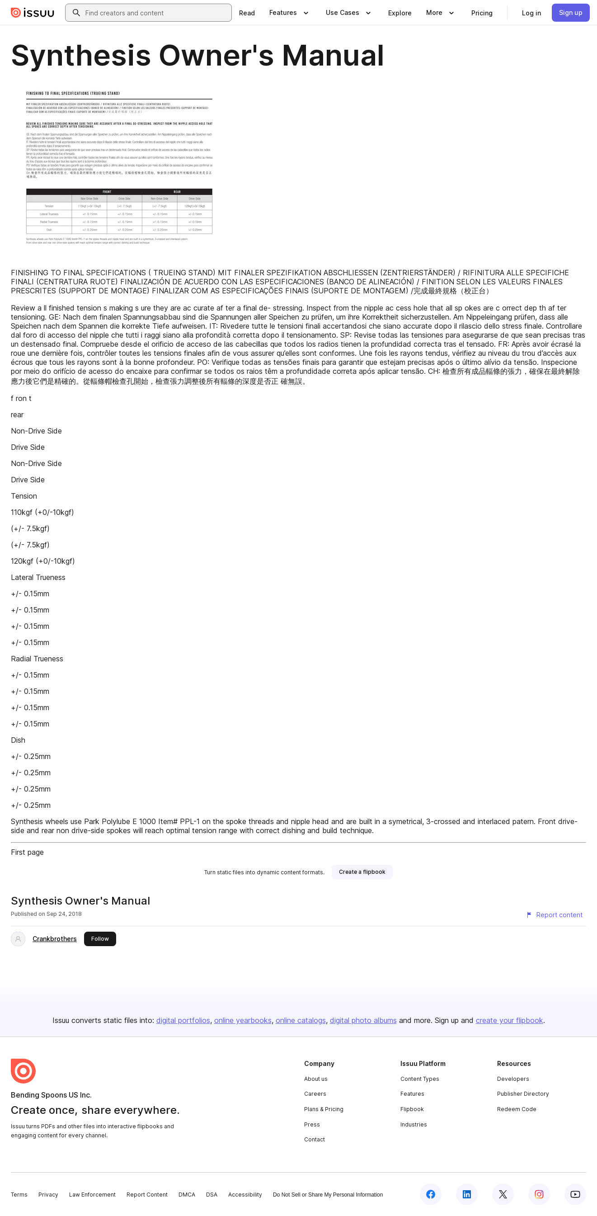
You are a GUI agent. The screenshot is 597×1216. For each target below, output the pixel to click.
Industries (413, 1124)
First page (27, 852)
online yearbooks (243, 1020)
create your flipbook (509, 1020)
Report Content (147, 1194)
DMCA (187, 1194)
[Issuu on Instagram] (539, 1194)
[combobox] (156, 12)
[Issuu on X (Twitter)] (503, 1194)
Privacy (48, 1194)
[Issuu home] (32, 13)
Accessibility (245, 1194)
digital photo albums (363, 1020)
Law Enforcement (92, 1194)
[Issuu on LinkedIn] (467, 1194)
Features (412, 1093)
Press (312, 1124)
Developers (513, 1078)
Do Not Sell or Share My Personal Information (328, 1195)
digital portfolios (183, 1020)
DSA (211, 1194)
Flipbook (412, 1109)
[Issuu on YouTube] (575, 1194)
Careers (315, 1093)
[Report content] (554, 915)
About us (316, 1078)
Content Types (419, 1078)
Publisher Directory (523, 1093)
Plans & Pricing (323, 1109)
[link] (247, 13)
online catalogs (301, 1020)
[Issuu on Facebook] (431, 1194)
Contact (314, 1139)
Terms (19, 1194)
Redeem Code (516, 1109)
